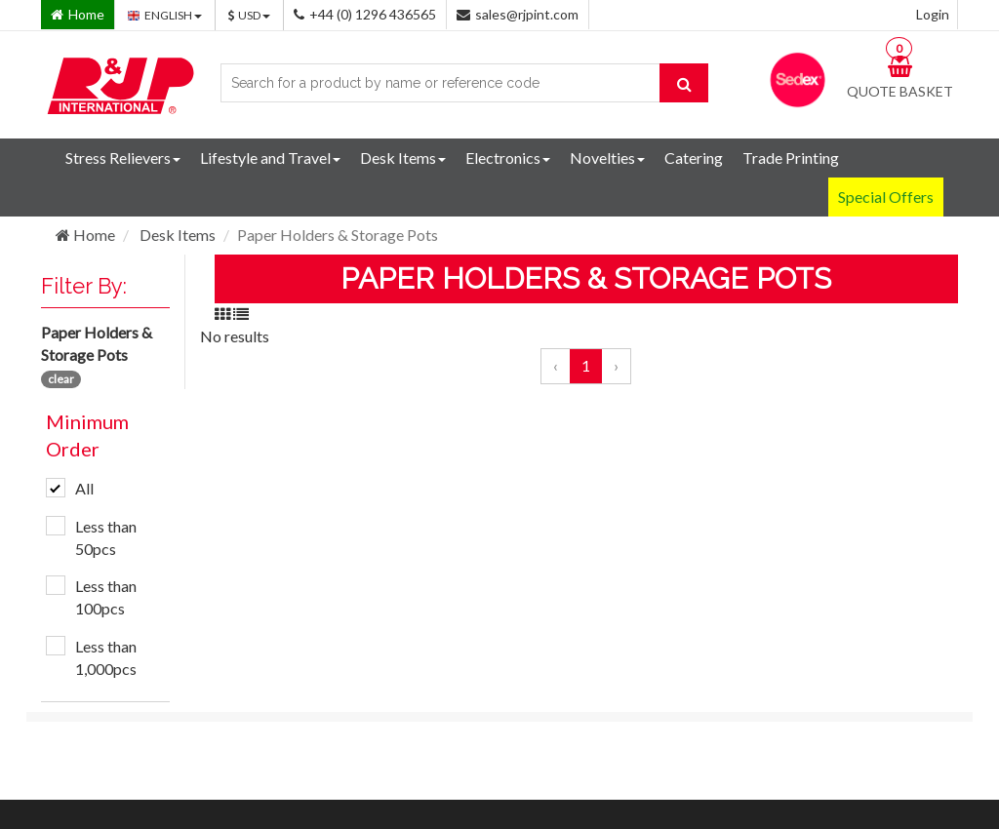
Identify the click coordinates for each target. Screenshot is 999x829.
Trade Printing (790, 157)
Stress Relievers (122, 157)
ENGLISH (165, 15)
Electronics (507, 157)
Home (85, 234)
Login (932, 14)
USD (249, 15)
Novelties (607, 157)
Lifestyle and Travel (270, 157)
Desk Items (403, 157)
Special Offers (886, 196)
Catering (693, 157)
